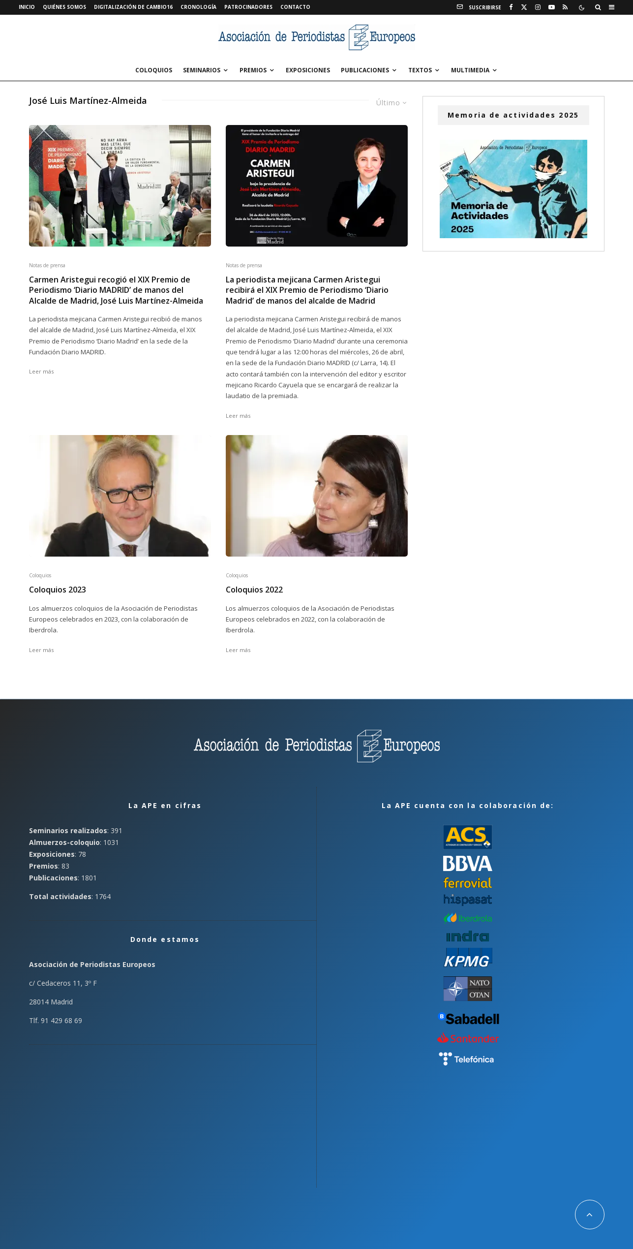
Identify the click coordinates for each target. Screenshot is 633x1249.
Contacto (295, 6)
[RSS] (565, 7)
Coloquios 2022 (254, 590)
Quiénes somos (64, 6)
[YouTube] (551, 7)
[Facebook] (511, 7)
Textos (420, 70)
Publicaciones (365, 70)
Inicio (27, 6)
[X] (524, 7)
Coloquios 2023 (57, 590)
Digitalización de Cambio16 (133, 6)
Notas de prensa (47, 265)
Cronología (198, 6)
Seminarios (201, 70)
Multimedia (470, 70)
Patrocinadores (248, 6)
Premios (253, 70)
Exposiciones (308, 70)
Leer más (41, 371)
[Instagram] (537, 7)
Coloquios (153, 70)
